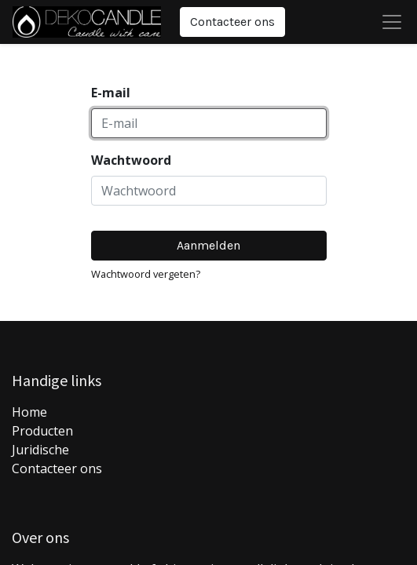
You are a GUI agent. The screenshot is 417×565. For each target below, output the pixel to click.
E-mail (110, 92)
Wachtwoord (131, 160)
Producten (42, 430)
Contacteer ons (232, 21)
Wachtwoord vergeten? (145, 274)
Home (29, 412)
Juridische (40, 449)
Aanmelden (208, 245)
